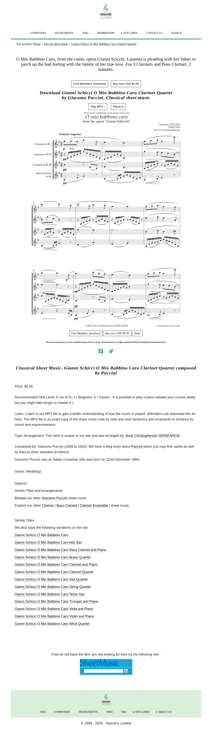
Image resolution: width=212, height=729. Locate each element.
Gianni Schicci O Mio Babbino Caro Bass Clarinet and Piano (60, 550)
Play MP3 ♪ (98, 106)
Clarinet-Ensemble (94, 505)
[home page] (106, 11)
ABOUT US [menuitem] (164, 712)
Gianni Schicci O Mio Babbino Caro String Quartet (53, 587)
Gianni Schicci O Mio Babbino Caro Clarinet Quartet (54, 572)
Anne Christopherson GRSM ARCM (152, 436)
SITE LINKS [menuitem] (130, 33)
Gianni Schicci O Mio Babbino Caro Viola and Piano (54, 609)
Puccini (109, 372)
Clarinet (48, 505)
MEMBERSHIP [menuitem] (106, 33)
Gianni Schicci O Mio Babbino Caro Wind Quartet (52, 624)
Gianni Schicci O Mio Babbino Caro (41, 535)
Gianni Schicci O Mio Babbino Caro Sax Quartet (51, 579)
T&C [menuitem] (124, 712)
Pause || (118, 106)
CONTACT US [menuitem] (154, 33)
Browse (20, 498)
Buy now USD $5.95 (126, 83)
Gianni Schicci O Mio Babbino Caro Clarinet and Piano (56, 564)
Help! (137, 333)
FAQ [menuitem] (42, 712)
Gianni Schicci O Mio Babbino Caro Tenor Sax (50, 594)
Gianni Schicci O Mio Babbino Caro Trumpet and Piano (56, 601)
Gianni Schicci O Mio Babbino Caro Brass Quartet (52, 557)
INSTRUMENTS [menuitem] (64, 33)
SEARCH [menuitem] (176, 33)
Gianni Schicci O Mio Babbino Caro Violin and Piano (54, 616)
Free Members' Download (89, 83)
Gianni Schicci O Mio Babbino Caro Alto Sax (48, 542)
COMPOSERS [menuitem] (38, 33)
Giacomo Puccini (54, 498)
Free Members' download (85, 333)
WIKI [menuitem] (85, 33)
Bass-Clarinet (67, 505)
